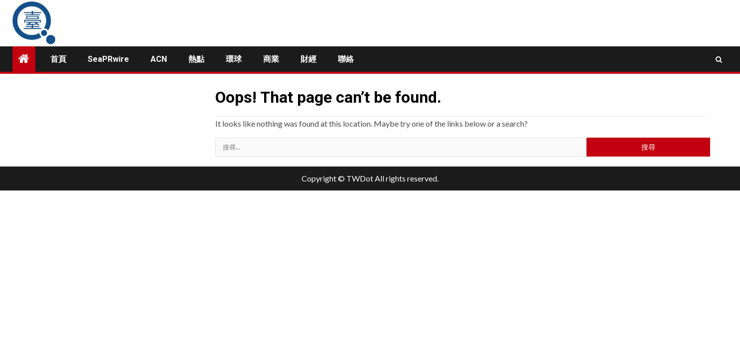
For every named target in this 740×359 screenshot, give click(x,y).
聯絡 (346, 59)
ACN (158, 59)
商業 (271, 59)
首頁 (58, 59)
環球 (234, 59)
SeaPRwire (108, 59)
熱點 (196, 59)
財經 (308, 59)
